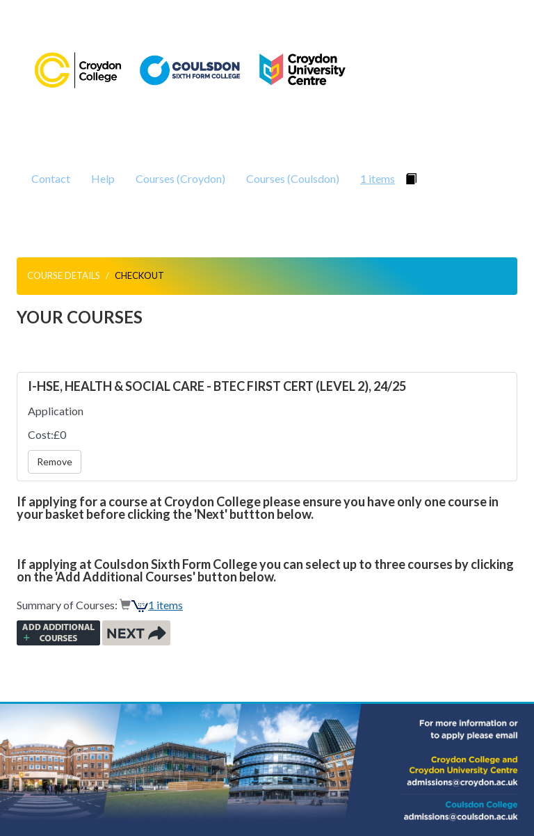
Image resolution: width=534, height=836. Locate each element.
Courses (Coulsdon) (292, 178)
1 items (377, 178)
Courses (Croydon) (180, 178)
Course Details (63, 275)
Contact (50, 178)
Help (103, 178)
